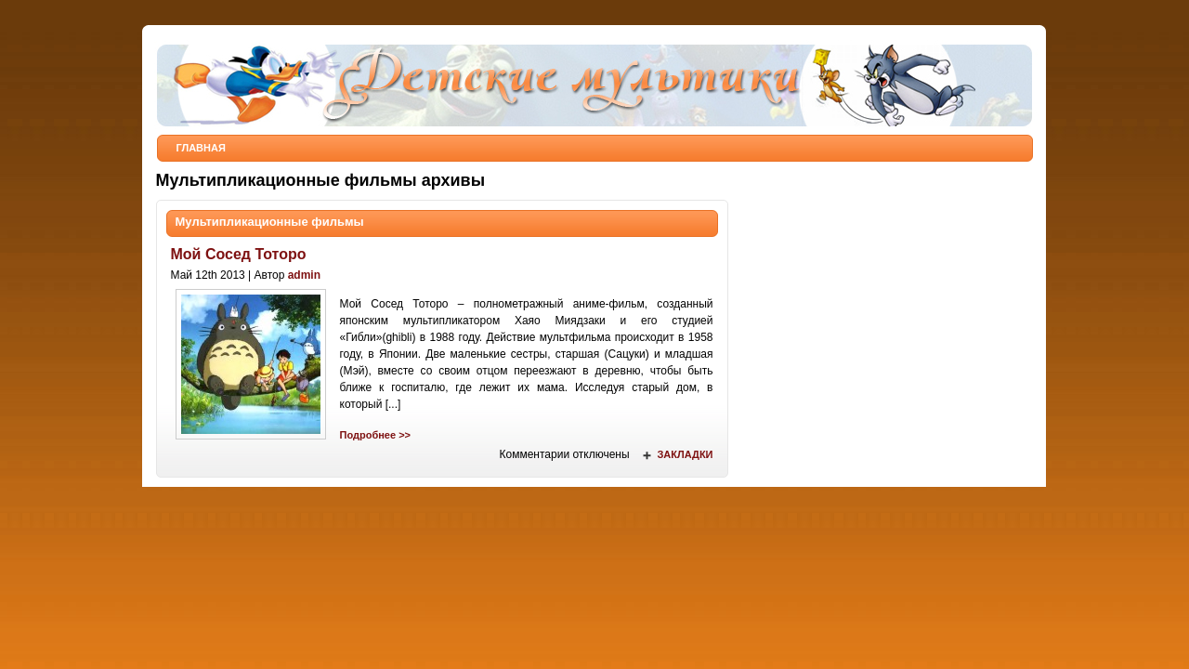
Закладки (684, 454)
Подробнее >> (375, 434)
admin (304, 275)
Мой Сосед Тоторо (239, 254)
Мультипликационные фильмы (270, 222)
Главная (201, 147)
